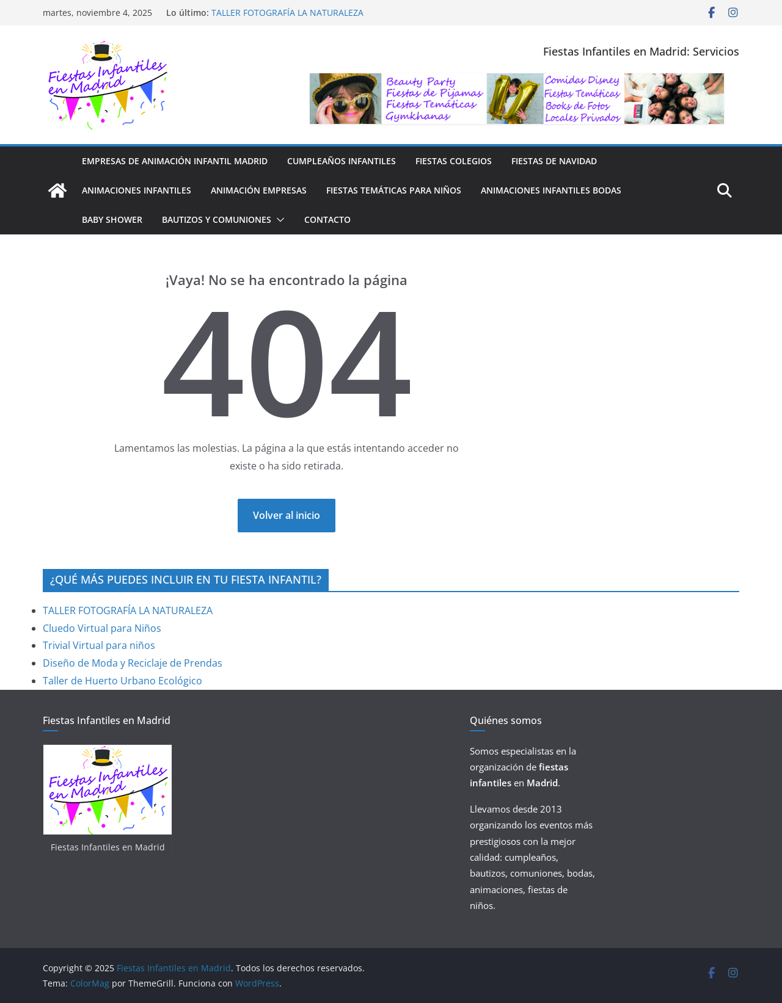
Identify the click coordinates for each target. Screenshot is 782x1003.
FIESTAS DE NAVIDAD (554, 161)
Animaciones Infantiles (136, 190)
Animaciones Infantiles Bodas (551, 190)
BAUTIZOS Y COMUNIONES (216, 219)
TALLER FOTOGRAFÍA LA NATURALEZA (287, 12)
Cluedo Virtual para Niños (102, 628)
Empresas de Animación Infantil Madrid (175, 161)
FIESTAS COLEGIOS (453, 161)
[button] (278, 219)
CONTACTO (327, 219)
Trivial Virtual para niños (99, 645)
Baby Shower (112, 219)
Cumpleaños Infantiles (341, 161)
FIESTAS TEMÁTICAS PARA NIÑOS (393, 190)
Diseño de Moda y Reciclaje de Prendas (132, 663)
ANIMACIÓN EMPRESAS (259, 190)
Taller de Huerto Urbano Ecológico (122, 680)
